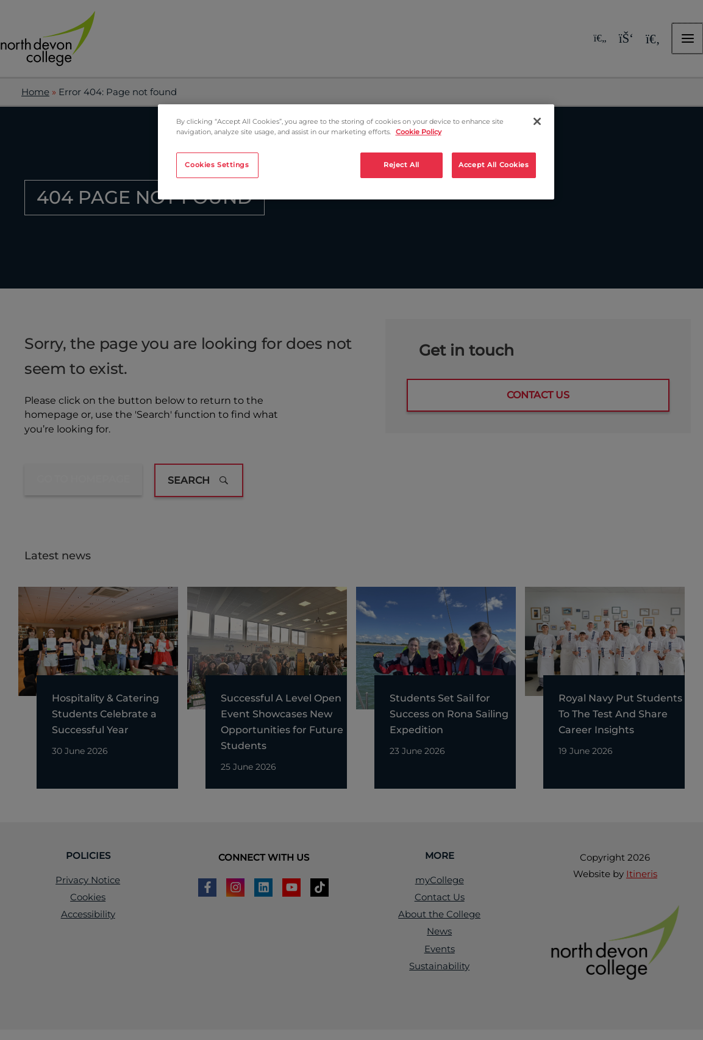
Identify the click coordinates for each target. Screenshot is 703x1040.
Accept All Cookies (494, 164)
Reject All (401, 164)
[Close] (537, 121)
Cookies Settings (217, 164)
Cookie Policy (418, 131)
